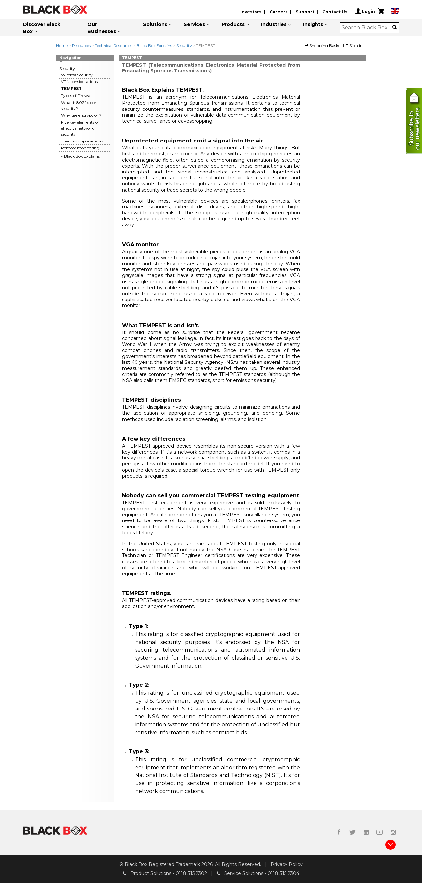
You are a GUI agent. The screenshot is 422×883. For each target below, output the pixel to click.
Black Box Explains (154, 45)
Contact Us (334, 11)
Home (62, 45)
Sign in (354, 45)
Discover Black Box (41, 27)
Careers (278, 11)
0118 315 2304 (283, 873)
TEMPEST (71, 88)
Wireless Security (77, 74)
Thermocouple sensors (82, 141)
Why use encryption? (81, 115)
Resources (81, 45)
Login (365, 11)
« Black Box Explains (80, 156)
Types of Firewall (76, 95)
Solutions (155, 24)
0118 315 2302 (191, 873)
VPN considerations (79, 81)
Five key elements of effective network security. (80, 128)
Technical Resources (113, 45)
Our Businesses (101, 27)
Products (233, 24)
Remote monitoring (80, 147)
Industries (273, 24)
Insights (313, 24)
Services (194, 24)
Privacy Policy (287, 864)
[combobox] (367, 27)
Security (184, 45)
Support (305, 11)
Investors (250, 11)
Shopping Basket (324, 45)
